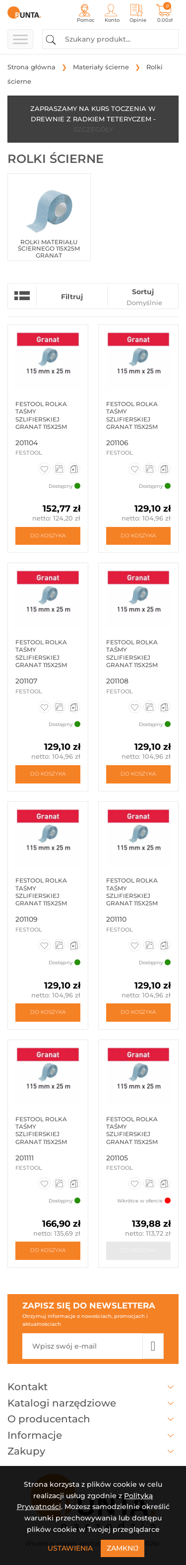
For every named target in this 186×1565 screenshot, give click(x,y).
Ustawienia (70, 1548)
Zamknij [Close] (122, 1548)
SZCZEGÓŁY (93, 129)
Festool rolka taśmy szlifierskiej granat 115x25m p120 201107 (41, 657)
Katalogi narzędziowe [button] (93, 1403)
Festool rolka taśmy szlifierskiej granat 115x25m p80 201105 (132, 1134)
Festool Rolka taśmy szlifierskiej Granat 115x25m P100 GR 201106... (132, 419)
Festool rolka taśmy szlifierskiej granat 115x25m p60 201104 (41, 419)
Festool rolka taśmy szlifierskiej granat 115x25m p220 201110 (132, 896)
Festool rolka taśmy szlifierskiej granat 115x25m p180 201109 (41, 896)
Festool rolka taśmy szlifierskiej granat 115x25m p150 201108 (132, 657)
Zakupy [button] (93, 1451)
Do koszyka (47, 535)
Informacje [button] (93, 1435)
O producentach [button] (93, 1419)
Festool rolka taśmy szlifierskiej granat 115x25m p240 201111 (41, 1134)
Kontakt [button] (93, 1387)
